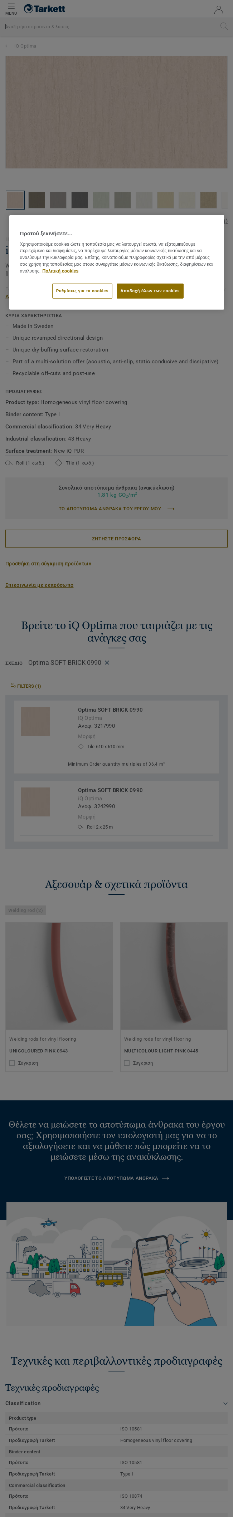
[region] (116, 262)
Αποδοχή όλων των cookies (150, 290)
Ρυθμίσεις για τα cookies (82, 290)
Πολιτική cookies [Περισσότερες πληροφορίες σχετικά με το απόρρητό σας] (60, 271)
